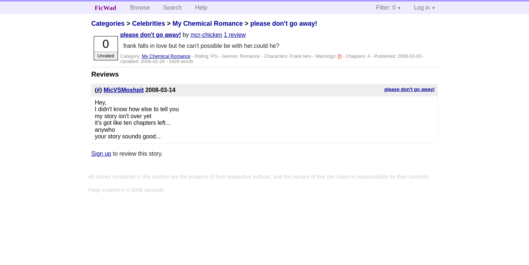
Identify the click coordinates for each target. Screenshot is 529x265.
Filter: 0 (386, 7)
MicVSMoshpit (124, 90)
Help (201, 7)
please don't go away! (283, 23)
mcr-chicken (206, 35)
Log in (422, 7)
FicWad (105, 7)
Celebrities (148, 23)
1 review (235, 35)
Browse (140, 7)
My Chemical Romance (207, 23)
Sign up (101, 154)
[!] (340, 56)
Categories (108, 23)
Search (172, 7)
